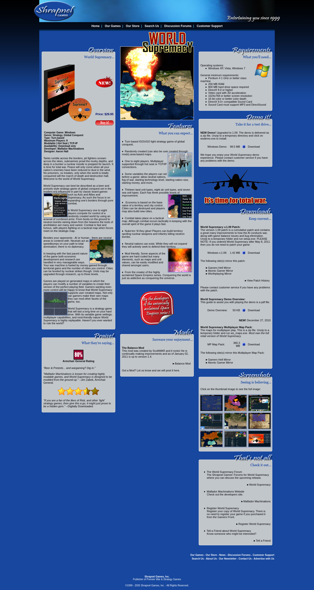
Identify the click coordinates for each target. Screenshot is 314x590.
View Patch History (258, 280)
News (222, 555)
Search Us (152, 26)
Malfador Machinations (257, 501)
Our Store (132, 26)
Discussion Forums (177, 26)
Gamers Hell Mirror (219, 267)
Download (254, 146)
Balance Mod (183, 363)
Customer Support (209, 26)
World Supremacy (260, 484)
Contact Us (245, 558)
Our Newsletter (227, 558)
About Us (211, 558)
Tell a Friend (263, 540)
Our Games (113, 26)
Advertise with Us (264, 558)
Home (96, 26)
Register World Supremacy (254, 523)
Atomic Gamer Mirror (220, 270)
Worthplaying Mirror (220, 273)
